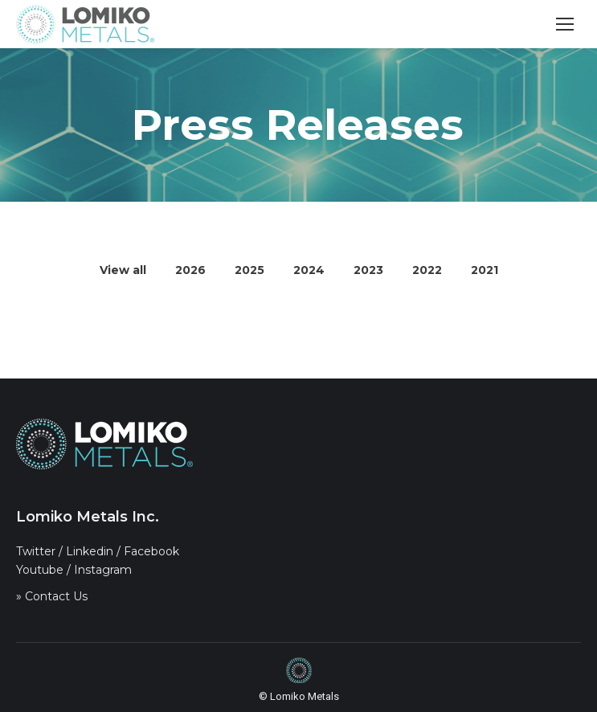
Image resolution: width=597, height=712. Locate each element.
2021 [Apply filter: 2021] (484, 270)
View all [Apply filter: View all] (123, 270)
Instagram (103, 570)
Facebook (151, 551)
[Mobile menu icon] (565, 24)
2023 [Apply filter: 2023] (368, 270)
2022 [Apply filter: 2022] (427, 270)
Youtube (39, 570)
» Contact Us (52, 596)
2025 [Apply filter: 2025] (249, 270)
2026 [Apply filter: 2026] (190, 270)
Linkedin (89, 551)
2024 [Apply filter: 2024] (309, 270)
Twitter (35, 551)
